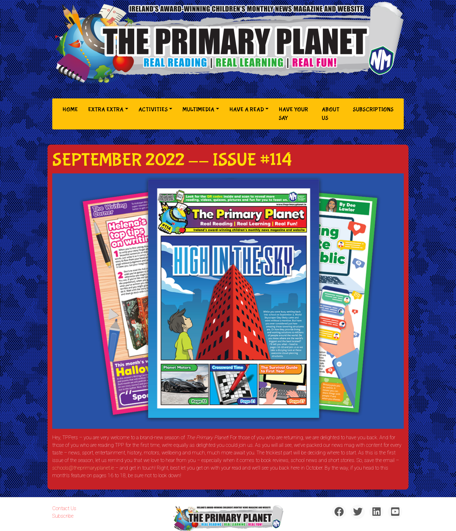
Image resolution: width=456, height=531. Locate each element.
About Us (330, 114)
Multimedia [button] (198, 109)
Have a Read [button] (246, 109)
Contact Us (64, 508)
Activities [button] (153, 109)
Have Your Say (293, 114)
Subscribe (62, 516)
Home (71, 109)
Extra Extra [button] (106, 109)
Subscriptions (373, 109)
